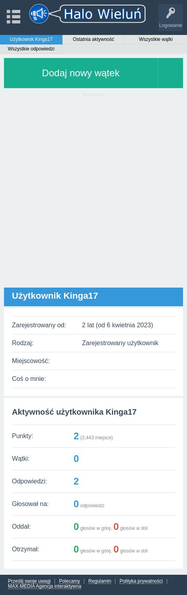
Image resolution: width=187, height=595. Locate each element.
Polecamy (69, 581)
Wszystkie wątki (156, 39)
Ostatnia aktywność (93, 39)
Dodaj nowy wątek (81, 73)
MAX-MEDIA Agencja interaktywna (44, 586)
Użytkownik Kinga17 (31, 39)
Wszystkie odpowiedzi (31, 49)
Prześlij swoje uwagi (29, 581)
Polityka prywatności (141, 581)
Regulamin (99, 581)
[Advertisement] (93, 194)
